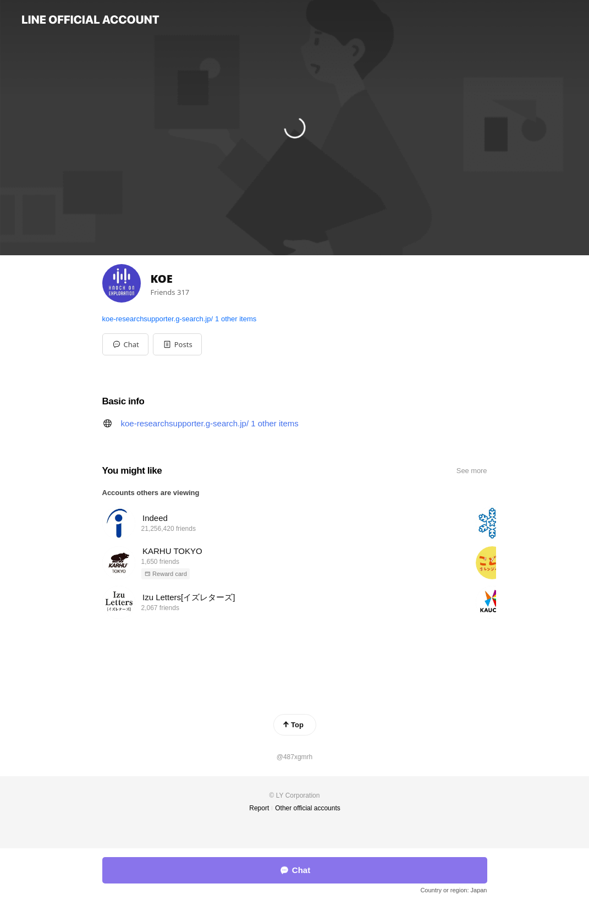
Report (259, 808)
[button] (177, 344)
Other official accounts (307, 808)
